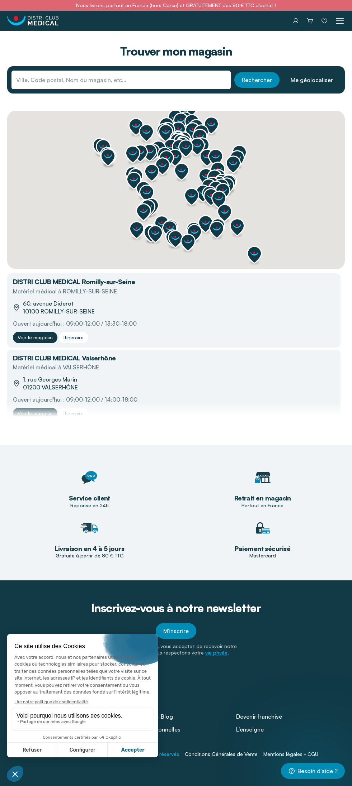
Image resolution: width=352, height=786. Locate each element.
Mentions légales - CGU (290, 754)
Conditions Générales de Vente (221, 754)
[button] (254, 254)
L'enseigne (250, 729)
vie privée (216, 653)
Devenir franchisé (259, 716)
